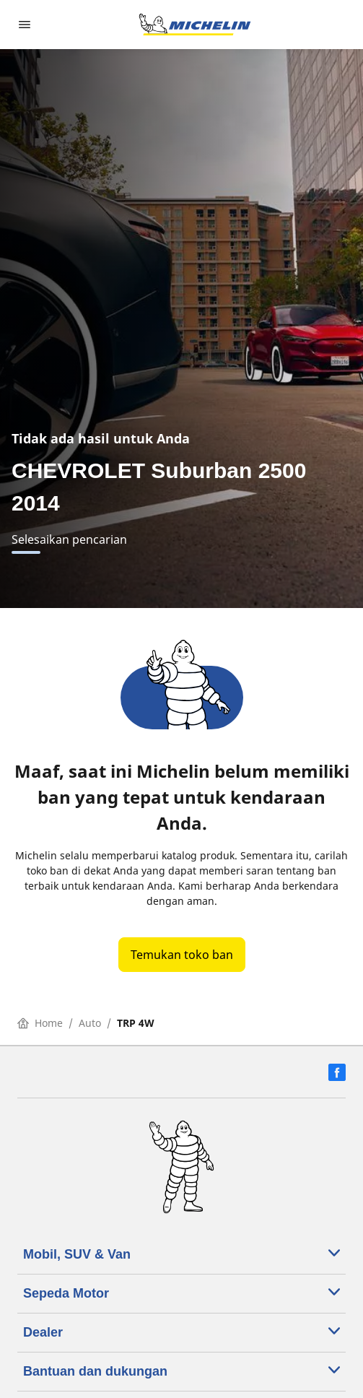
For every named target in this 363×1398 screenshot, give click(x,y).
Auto (90, 1023)
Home (40, 1023)
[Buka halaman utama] (195, 25)
